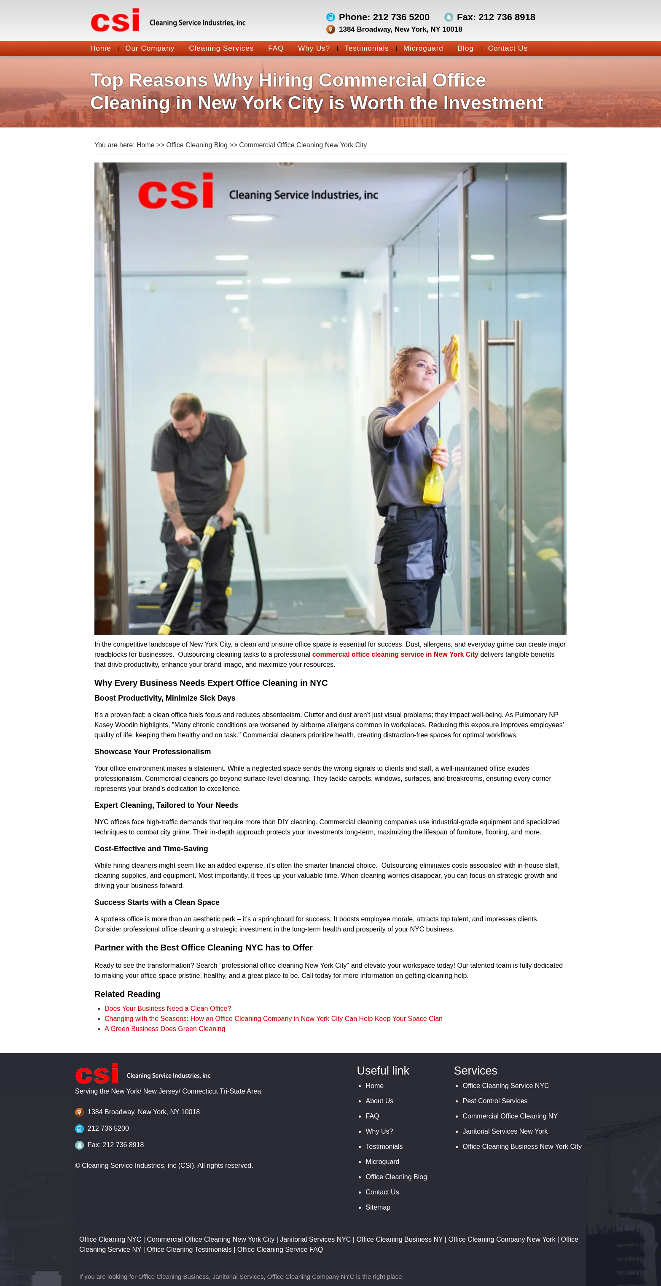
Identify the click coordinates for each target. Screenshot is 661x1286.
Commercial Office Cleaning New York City (303, 145)
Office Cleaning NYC (110, 1239)
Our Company (146, 48)
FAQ (272, 48)
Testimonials (363, 48)
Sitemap (377, 1207)
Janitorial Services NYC (315, 1239)
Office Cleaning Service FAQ (280, 1249)
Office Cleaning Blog (197, 145)
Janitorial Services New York (505, 1131)
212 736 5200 (108, 1128)
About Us (379, 1101)
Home (100, 48)
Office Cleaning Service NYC (505, 1085)
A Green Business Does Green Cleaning (165, 1028)
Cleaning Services (218, 48)
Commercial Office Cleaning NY (510, 1116)
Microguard (419, 48)
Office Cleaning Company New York (501, 1239)
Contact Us (504, 48)
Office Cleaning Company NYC (310, 1276)
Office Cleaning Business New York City (522, 1146)
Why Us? (310, 48)
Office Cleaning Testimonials (189, 1249)
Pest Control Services (494, 1101)
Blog (462, 48)
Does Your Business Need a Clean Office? (168, 1008)
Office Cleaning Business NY (399, 1239)
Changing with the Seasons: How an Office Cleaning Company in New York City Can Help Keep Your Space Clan (274, 1018)
